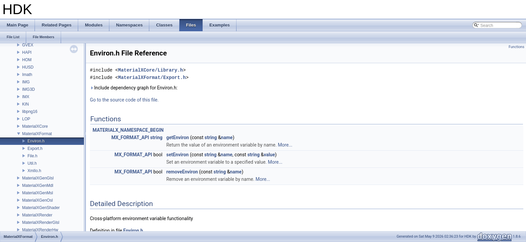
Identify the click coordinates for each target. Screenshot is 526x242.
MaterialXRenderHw (40, 230)
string (156, 137)
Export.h (35, 148)
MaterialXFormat (37, 133)
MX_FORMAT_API (130, 137)
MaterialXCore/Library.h (150, 70)
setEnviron (177, 154)
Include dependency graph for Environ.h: (133, 87)
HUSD (28, 67)
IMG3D (28, 89)
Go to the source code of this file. (124, 100)
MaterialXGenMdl (37, 185)
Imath (27, 74)
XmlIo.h (34, 170)
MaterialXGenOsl (37, 200)
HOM (27, 59)
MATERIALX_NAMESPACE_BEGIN (128, 130)
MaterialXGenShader (41, 207)
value (269, 154)
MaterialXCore (35, 126)
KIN (25, 104)
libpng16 (29, 111)
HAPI (27, 52)
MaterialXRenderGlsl (40, 222)
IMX (25, 96)
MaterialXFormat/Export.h (152, 77)
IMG (26, 82)
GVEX (27, 45)
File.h (32, 156)
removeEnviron (182, 171)
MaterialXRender (37, 215)
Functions (516, 47)
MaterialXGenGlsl (38, 178)
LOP (26, 119)
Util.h (32, 163)
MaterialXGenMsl (37, 193)
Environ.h (36, 141)
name (227, 137)
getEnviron (177, 137)
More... (285, 145)
